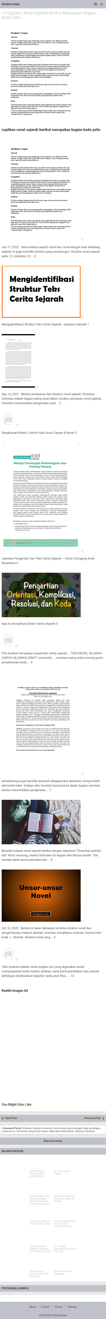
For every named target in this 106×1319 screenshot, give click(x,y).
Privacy (59, 1306)
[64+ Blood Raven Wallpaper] (65, 1263)
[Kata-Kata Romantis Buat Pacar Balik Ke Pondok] (65, 1187)
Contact (45, 1306)
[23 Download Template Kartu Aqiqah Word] (41, 1162)
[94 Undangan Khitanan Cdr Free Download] (41, 1263)
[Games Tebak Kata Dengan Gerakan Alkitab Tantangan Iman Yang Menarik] (41, 1187)
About (32, 1306)
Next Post (11, 1118)
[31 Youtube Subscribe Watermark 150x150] (65, 1238)
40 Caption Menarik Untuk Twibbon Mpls (40, 1222)
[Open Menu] (95, 4)
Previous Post (92, 1118)
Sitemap (72, 1306)
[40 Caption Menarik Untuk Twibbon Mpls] (41, 1212)
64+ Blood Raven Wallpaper (62, 1272)
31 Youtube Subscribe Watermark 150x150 (65, 1249)
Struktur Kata (11, 4)
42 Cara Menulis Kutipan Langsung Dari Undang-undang (40, 1249)
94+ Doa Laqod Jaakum (62, 1172)
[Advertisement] (53, 1025)
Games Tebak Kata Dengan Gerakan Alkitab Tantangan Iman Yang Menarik (40, 1200)
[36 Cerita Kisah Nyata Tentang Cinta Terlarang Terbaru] (65, 1212)
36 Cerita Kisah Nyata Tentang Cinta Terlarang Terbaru (65, 1224)
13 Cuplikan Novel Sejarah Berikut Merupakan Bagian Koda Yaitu (49, 15)
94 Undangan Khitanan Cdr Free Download (39, 1274)
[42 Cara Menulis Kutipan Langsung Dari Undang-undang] (41, 1238)
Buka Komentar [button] (53, 1141)
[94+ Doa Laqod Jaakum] (65, 1162)
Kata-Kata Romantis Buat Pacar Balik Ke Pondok (64, 1199)
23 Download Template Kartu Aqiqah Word (38, 1174)
